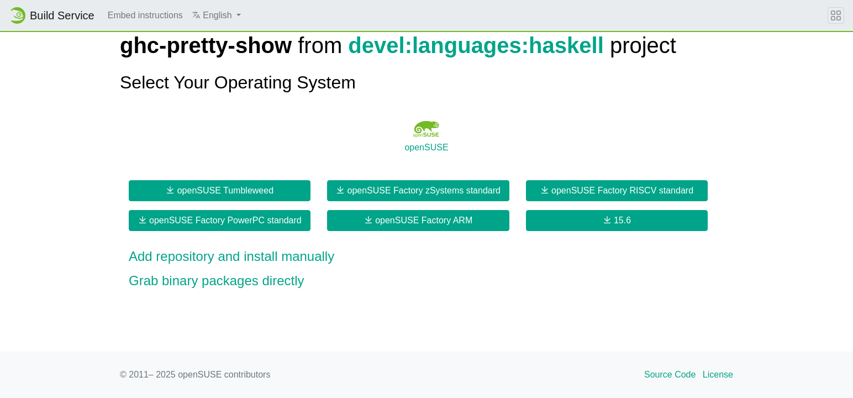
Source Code (670, 374)
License (718, 374)
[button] (216, 15)
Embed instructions (145, 15)
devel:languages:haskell (475, 45)
